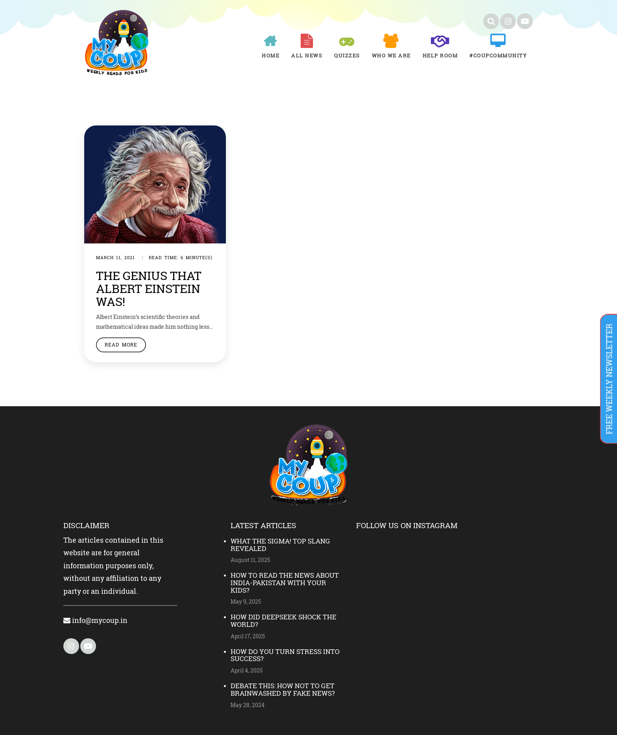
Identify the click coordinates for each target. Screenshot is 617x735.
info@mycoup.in (95, 620)
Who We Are (391, 55)
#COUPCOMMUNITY (498, 55)
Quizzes (347, 55)
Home (270, 55)
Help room (440, 55)
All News (306, 55)
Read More (121, 344)
